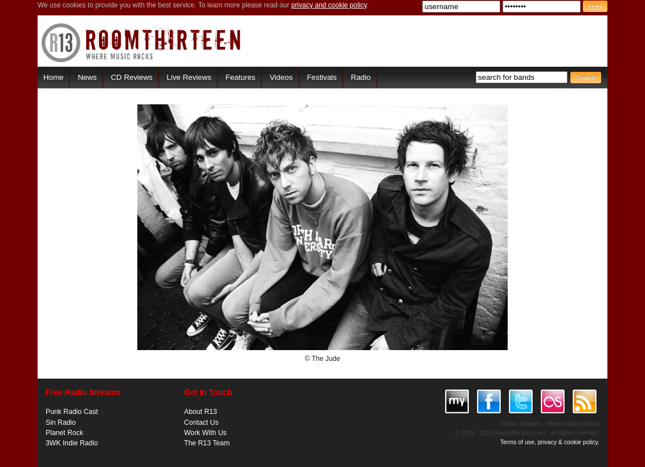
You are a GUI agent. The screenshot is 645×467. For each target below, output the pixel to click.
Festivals (321, 77)
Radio (361, 77)
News (86, 77)
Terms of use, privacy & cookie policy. (549, 441)
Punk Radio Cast (72, 412)
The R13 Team (207, 443)
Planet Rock (64, 433)
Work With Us (205, 433)
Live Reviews (189, 77)
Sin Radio (61, 423)
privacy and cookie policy (329, 5)
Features (240, 77)
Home (53, 77)
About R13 (200, 412)
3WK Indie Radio (72, 443)
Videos (281, 77)
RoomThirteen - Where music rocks (142, 42)
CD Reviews (132, 77)
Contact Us (201, 423)
